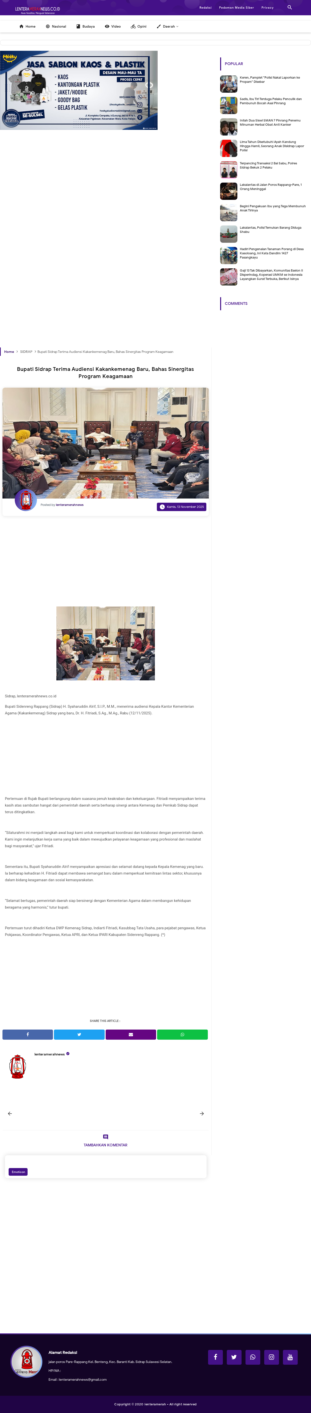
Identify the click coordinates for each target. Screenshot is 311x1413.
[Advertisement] (106, 204)
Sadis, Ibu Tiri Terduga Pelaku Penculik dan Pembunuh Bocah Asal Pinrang (271, 101)
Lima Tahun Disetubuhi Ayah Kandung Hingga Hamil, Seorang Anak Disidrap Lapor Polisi (272, 146)
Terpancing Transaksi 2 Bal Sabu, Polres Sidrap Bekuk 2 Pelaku (268, 165)
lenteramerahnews (49, 1054)
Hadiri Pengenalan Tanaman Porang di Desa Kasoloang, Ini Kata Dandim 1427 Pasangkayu (272, 253)
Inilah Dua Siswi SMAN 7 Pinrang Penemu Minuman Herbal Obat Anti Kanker (270, 122)
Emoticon (18, 1172)
